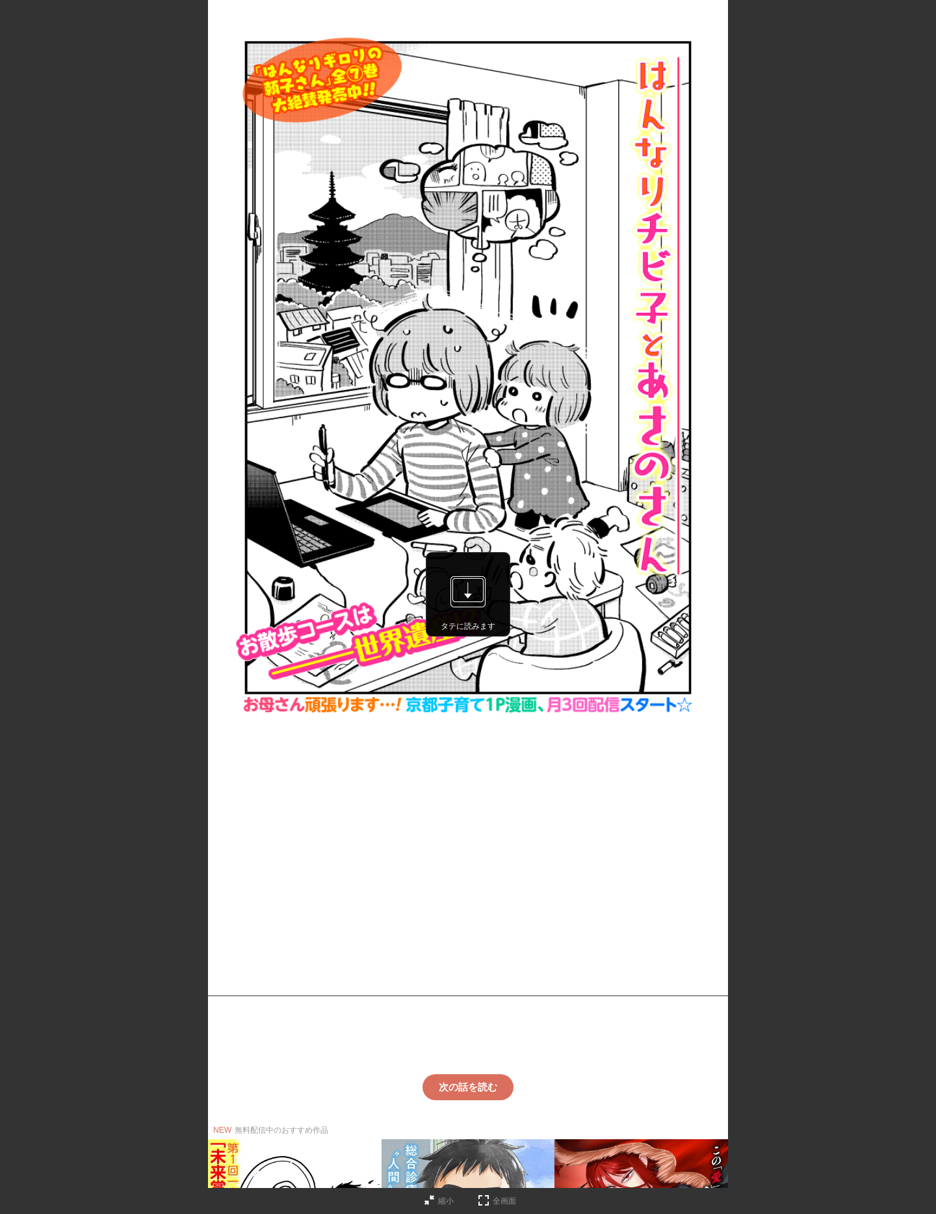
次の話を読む (468, 1086)
